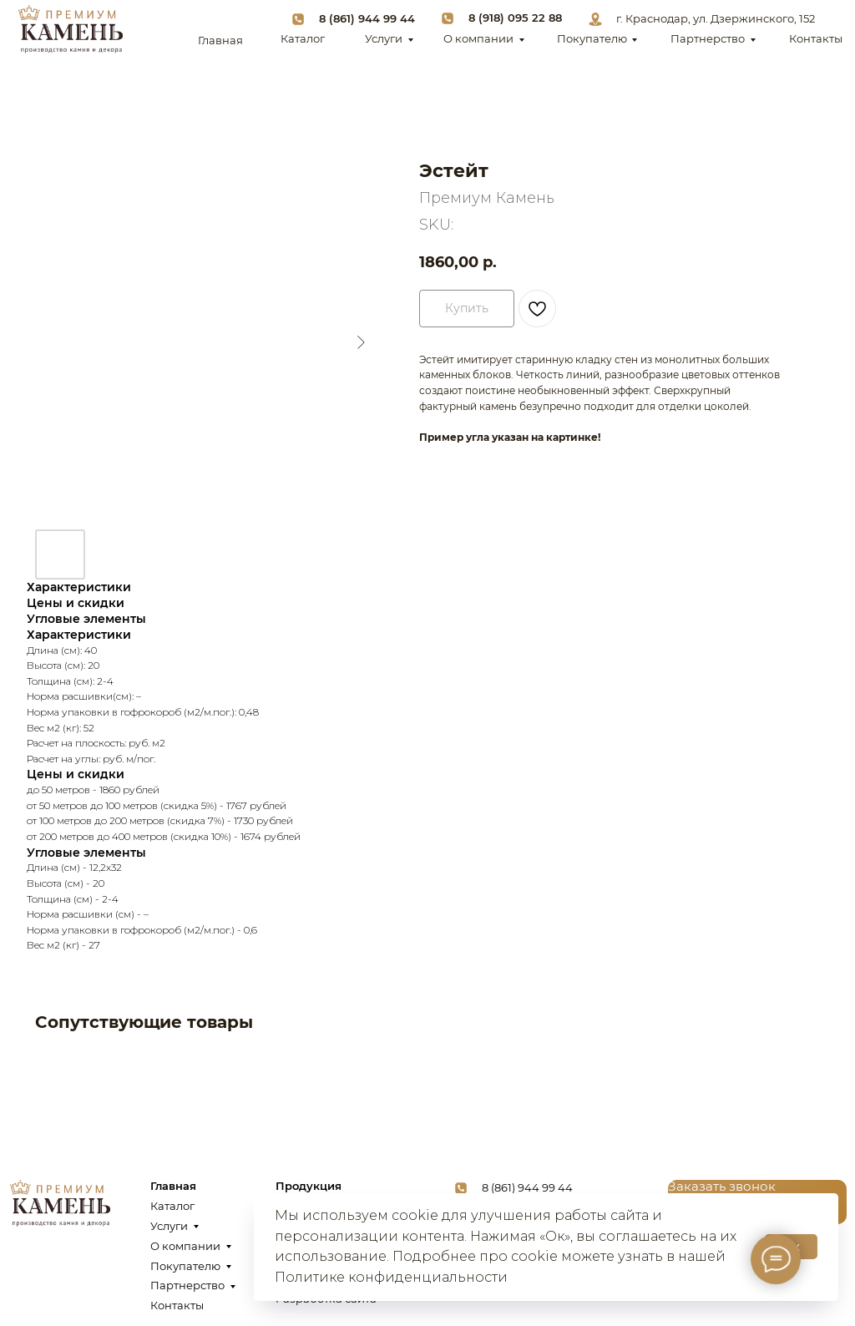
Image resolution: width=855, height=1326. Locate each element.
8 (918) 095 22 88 (515, 18)
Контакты (815, 39)
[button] (722, 1187)
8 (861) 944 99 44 (367, 19)
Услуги (383, 39)
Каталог (303, 39)
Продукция (308, 1186)
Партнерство (707, 39)
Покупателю (592, 39)
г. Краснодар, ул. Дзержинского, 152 (715, 19)
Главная (220, 40)
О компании (478, 39)
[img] (70, 29)
